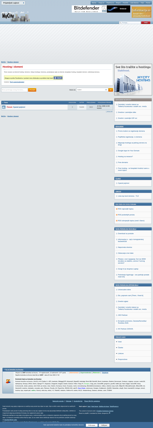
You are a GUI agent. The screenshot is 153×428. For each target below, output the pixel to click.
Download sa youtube (126, 233)
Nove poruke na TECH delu (126, 229)
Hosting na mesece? (125, 156)
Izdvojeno (120, 126)
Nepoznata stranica (125, 247)
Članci (118, 178)
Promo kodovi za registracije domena (131, 131)
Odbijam (104, 425)
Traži (142, 2)
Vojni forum (94, 406)
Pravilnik (125, 2)
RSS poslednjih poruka (126, 215)
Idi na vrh (109, 111)
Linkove (121, 353)
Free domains (123, 162)
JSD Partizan (123, 315)
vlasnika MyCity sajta (10, 420)
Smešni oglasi (123, 301)
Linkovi (118, 191)
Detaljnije (105, 372)
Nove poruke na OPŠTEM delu (127, 285)
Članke (120, 348)
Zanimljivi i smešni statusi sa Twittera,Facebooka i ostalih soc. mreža (132, 105)
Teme (6, 102)
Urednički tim (78, 401)
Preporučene (122, 359)
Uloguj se (101, 2)
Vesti (120, 342)
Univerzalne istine (124, 290)
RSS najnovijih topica (125, 209)
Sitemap (68, 401)
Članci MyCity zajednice (92, 401)
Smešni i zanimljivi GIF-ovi (127, 118)
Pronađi (32, 90)
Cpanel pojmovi (19, 107)
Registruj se (110, 2)
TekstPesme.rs (114, 406)
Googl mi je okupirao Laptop (128, 269)
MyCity (94, 2)
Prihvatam (91, 425)
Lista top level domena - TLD (128, 196)
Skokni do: (72, 90)
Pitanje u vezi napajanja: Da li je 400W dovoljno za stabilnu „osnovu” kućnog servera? (132, 261)
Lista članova (134, 2)
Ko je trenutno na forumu (14, 370)
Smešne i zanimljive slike (127, 112)
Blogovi (118, 2)
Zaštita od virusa (104, 406)
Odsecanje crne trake (126, 253)
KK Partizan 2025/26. (125, 329)
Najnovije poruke (58, 401)
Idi (111, 90)
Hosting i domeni (12, 62)
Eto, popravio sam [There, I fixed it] (130, 295)
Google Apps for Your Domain (128, 151)
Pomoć (148, 2)
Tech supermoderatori (17, 82)
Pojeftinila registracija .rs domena (130, 137)
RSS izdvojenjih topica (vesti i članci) (131, 221)
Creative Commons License (105, 411)
